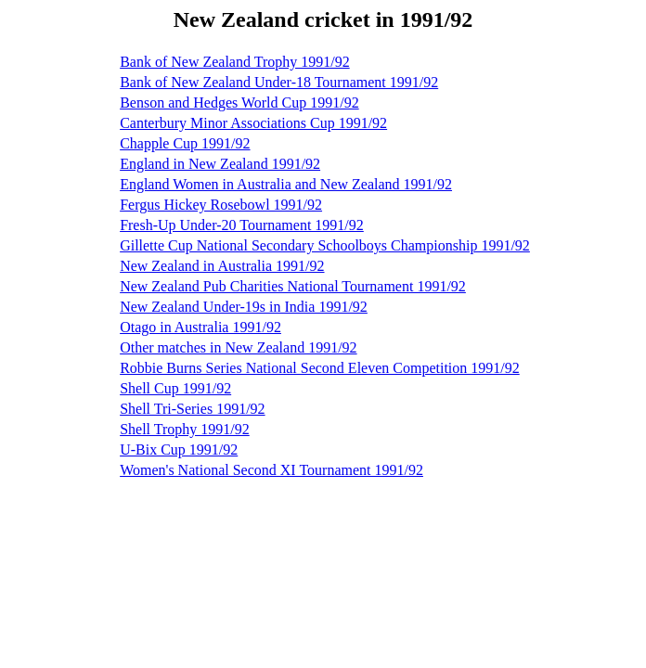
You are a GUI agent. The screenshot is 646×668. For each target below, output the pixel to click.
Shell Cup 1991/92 (175, 388)
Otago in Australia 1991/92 (200, 327)
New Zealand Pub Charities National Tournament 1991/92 (293, 286)
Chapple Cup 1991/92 (185, 143)
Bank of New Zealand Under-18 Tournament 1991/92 (279, 82)
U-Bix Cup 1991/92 (179, 449)
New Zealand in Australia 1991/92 (222, 266)
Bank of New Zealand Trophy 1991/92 (235, 62)
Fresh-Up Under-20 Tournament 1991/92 (242, 225)
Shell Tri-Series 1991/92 (192, 409)
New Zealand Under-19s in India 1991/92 (244, 307)
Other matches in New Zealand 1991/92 (238, 347)
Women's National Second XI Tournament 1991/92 (271, 470)
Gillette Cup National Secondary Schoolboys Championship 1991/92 (325, 245)
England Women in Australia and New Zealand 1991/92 (286, 184)
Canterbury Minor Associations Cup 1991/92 (253, 123)
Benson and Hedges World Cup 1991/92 (239, 102)
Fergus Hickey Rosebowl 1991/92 (221, 204)
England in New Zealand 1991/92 (220, 164)
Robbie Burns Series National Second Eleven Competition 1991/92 (320, 368)
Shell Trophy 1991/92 (185, 429)
